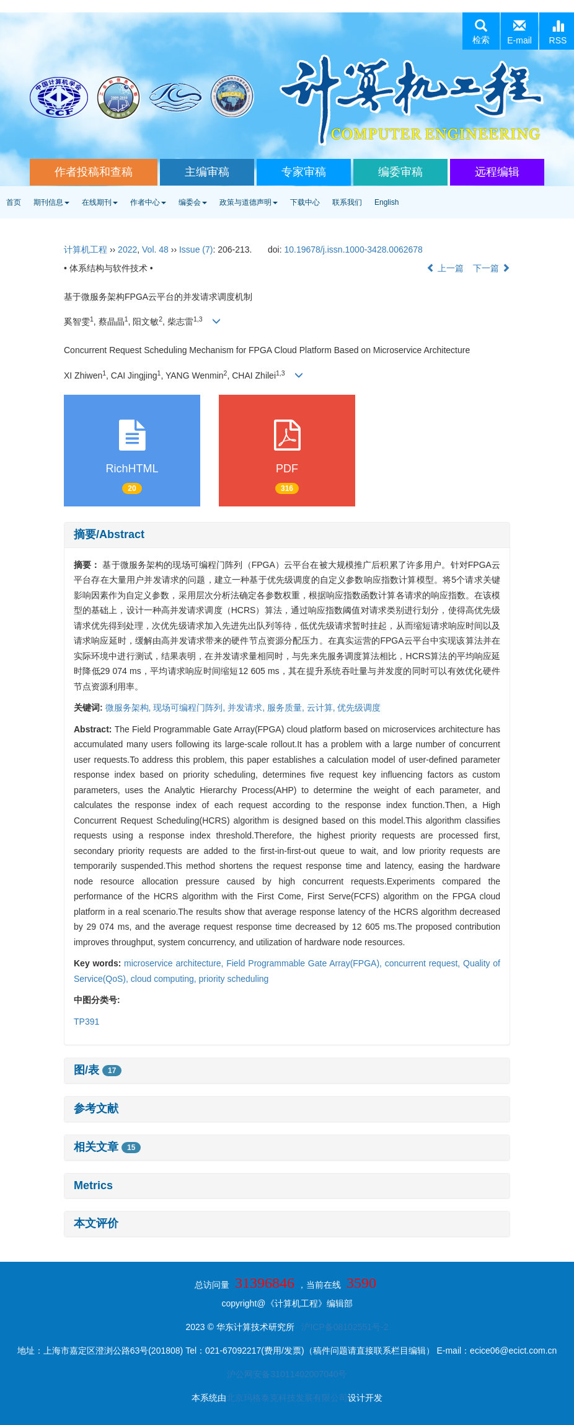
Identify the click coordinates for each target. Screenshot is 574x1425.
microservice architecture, (175, 963)
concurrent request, (424, 963)
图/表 (97, 1070)
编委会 (193, 202)
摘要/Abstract (109, 534)
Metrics (93, 1185)
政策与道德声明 (248, 202)
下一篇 (491, 268)
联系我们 (347, 202)
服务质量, (287, 707)
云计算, (322, 707)
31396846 (264, 1283)
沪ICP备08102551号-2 (344, 1327)
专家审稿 (303, 172)
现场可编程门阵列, (190, 707)
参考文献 (96, 1108)
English (386, 202)
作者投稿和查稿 (94, 172)
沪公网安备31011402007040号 (287, 1374)
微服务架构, (129, 707)
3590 (361, 1283)
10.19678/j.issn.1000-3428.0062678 (353, 249)
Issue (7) (196, 249)
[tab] (287, 535)
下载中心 (305, 202)
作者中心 (148, 202)
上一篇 (445, 268)
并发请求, (247, 707)
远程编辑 (497, 172)
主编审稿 (207, 172)
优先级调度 (359, 707)
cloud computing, (165, 979)
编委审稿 (400, 172)
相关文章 (107, 1147)
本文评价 (96, 1223)
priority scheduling (234, 979)
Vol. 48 (155, 249)
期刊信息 (51, 202)
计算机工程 (85, 249)
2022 (127, 249)
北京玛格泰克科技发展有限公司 (287, 1398)
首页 (13, 202)
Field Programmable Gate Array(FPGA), (305, 963)
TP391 (86, 1022)
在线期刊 (100, 202)
